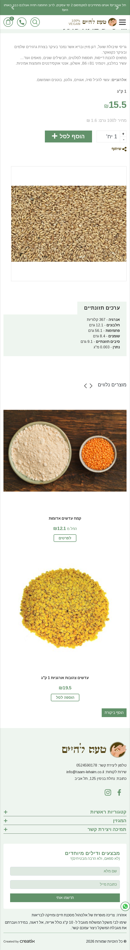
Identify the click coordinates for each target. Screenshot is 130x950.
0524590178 (86, 765)
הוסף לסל (72, 136)
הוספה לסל (65, 697)
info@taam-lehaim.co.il (85, 772)
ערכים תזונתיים (102, 308)
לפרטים (65, 538)
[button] (12, 7)
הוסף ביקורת (114, 713)
